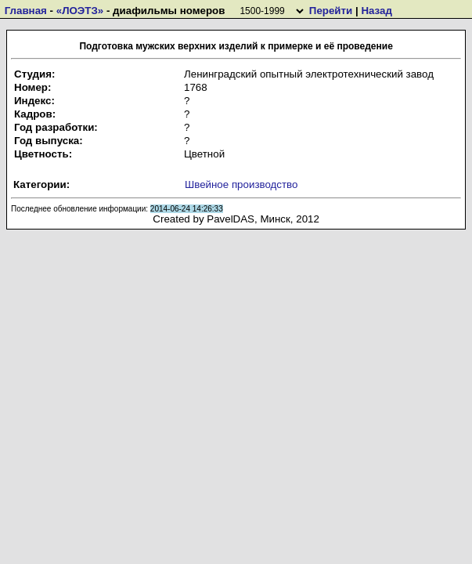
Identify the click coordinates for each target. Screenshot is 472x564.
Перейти (330, 10)
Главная (26, 10)
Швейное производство (241, 184)
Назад (376, 10)
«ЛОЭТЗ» (80, 10)
